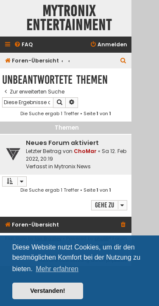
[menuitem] (23, 45)
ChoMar (85, 151)
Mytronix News (72, 166)
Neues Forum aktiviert (62, 143)
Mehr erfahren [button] (57, 268)
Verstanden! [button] (47, 290)
